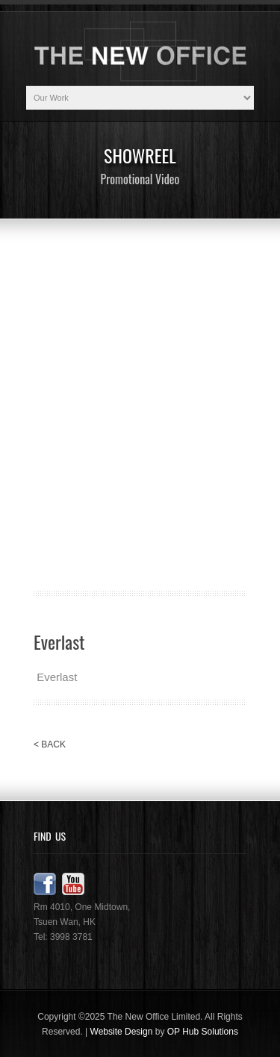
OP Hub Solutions (202, 1031)
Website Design (121, 1031)
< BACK (50, 744)
